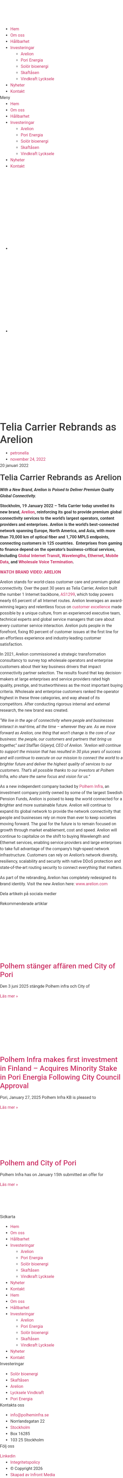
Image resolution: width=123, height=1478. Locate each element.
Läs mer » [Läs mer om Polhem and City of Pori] (9, 1184)
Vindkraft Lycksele (37, 78)
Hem (14, 29)
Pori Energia (32, 60)
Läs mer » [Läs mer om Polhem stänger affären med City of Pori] (9, 996)
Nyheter (17, 85)
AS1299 (68, 594)
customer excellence (91, 606)
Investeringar (22, 47)
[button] (61, 98)
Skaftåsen (30, 72)
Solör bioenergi (34, 66)
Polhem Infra (91, 786)
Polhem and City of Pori (38, 1163)
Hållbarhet (20, 41)
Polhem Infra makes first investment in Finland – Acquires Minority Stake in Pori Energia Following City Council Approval (60, 1072)
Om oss (17, 35)
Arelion (27, 53)
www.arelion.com (91, 883)
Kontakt (17, 91)
